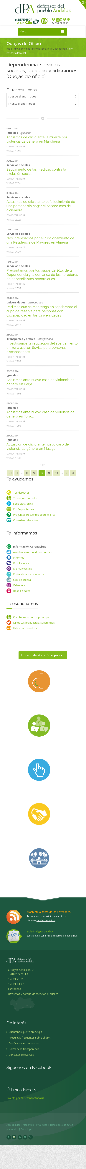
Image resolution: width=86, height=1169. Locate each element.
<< (10, 473)
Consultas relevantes (25, 520)
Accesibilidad (15, 1124)
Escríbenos (13, 990)
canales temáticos (46, 920)
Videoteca (19, 585)
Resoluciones (21, 563)
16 (34, 473)
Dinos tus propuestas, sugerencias (34, 622)
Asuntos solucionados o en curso (33, 552)
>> (73, 473)
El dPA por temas (23, 509)
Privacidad (43, 1124)
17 (41, 473)
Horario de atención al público (42, 655)
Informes (18, 557)
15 (27, 473)
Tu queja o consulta (25, 498)
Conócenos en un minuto (22, 1045)
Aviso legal (28, 1129)
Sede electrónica (23, 503)
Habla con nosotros (25, 628)
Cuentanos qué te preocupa (24, 1033)
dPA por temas (22, 48)
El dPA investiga (22, 568)
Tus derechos (21, 492)
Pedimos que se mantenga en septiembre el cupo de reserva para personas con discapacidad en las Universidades (41, 311)
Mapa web (30, 1124)
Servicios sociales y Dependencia (49, 48)
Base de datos (22, 591)
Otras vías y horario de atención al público (33, 995)
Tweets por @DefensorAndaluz (25, 1100)
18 (49, 473)
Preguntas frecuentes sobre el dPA (34, 514)
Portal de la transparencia (28, 574)
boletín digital (70, 935)
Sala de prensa (22, 579)
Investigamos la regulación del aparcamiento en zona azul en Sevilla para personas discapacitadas (42, 347)
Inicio (9, 48)
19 (56, 473)
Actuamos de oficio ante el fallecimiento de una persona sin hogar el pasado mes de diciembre (40, 206)
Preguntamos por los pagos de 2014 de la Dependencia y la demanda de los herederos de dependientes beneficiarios (42, 274)
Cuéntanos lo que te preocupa (31, 617)
